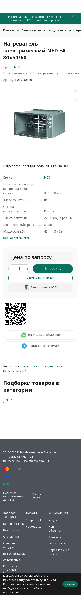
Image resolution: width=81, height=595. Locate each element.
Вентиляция (11, 530)
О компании (57, 543)
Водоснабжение (14, 554)
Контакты (55, 537)
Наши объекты (55, 529)
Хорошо (70, 584)
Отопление (11, 536)
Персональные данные (59, 552)
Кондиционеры (13, 524)
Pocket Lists (33, 526)
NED (17, 67)
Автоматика (11, 560)
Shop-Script (33, 520)
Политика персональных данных (13, 496)
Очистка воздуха (9, 545)
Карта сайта (36, 496)
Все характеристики (17, 238)
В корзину (52, 268)
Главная (8, 30)
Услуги (53, 520)
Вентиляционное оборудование (44, 30)
